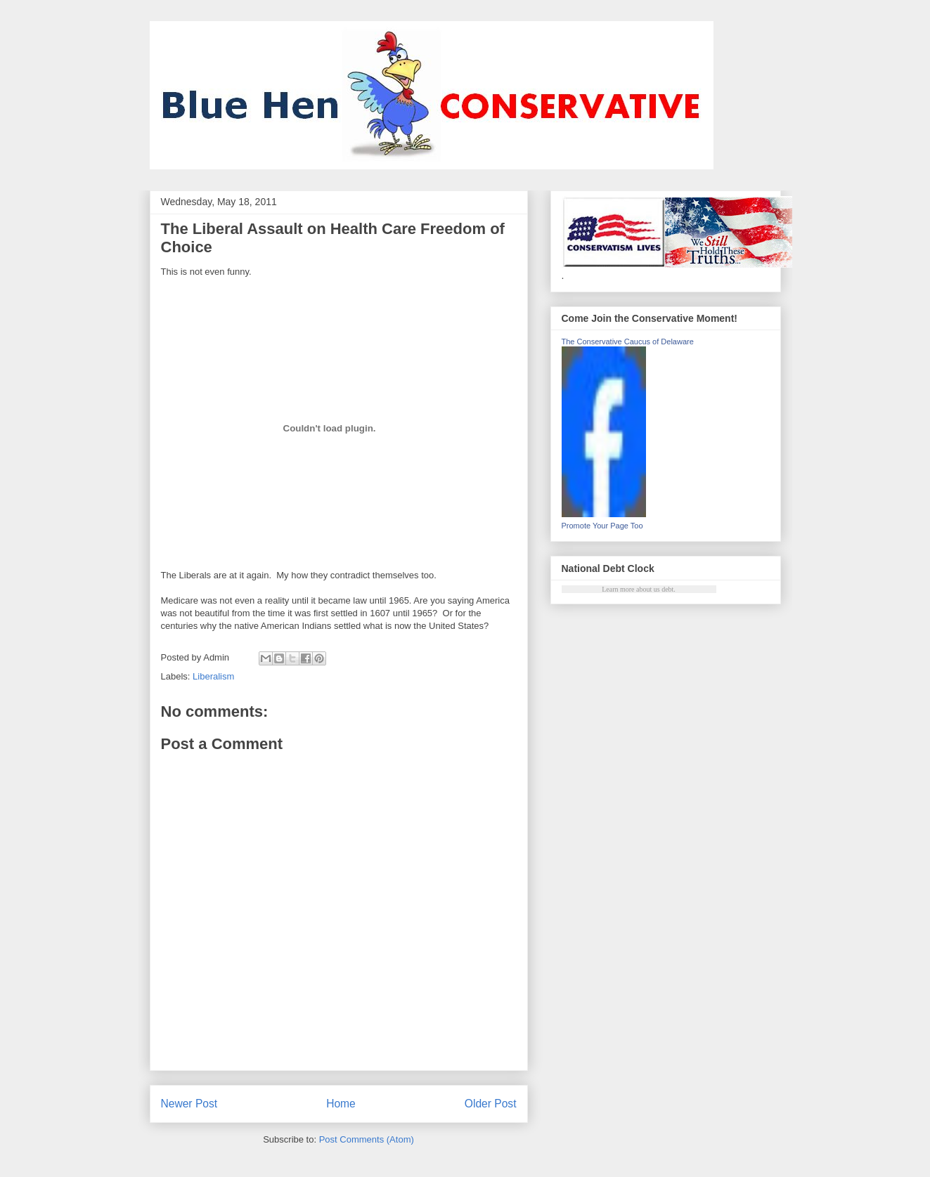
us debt (664, 589)
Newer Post (189, 1104)
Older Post (491, 1104)
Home (341, 1104)
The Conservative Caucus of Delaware (628, 341)
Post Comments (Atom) (366, 1139)
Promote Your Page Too (602, 525)
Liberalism (213, 676)
